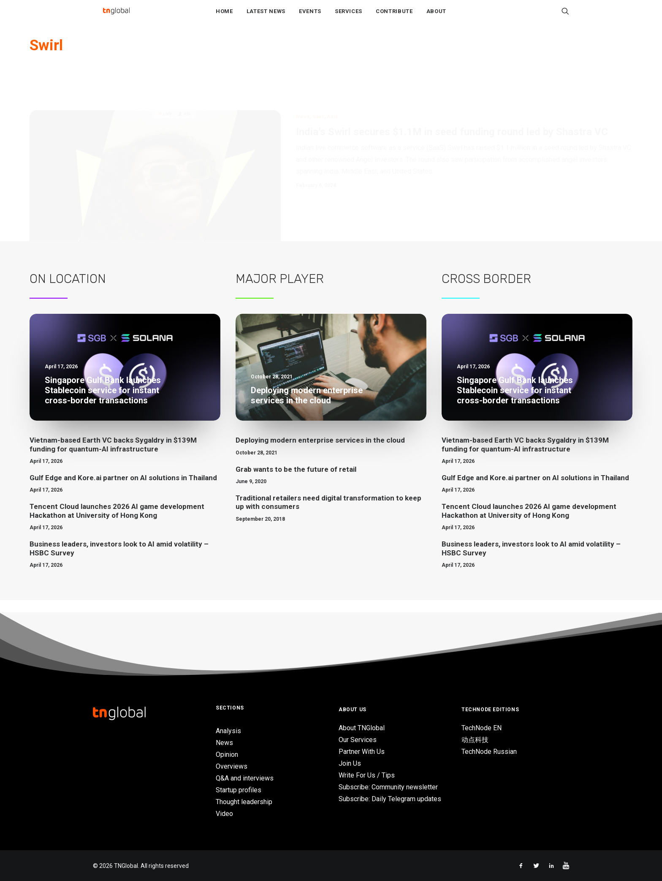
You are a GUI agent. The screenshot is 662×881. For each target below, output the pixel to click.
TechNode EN (481, 728)
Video (224, 814)
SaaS (318, 89)
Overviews (231, 766)
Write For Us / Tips (367, 775)
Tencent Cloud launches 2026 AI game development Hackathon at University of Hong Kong (117, 523)
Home (224, 17)
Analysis (228, 731)
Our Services (358, 740)
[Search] (565, 17)
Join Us (350, 763)
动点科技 (474, 740)
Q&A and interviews (245, 778)
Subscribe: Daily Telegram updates (390, 799)
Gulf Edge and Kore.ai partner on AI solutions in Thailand (123, 490)
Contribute (394, 17)
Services (348, 17)
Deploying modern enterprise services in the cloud (320, 453)
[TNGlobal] (116, 17)
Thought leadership (244, 802)
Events (310, 17)
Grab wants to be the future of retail (296, 482)
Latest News (266, 17)
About (436, 17)
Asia (332, 89)
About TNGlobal (362, 728)
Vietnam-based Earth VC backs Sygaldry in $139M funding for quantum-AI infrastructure (113, 457)
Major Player (280, 291)
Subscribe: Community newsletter (388, 787)
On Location (68, 291)
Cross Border (486, 291)
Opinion (227, 754)
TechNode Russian (489, 752)
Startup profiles (238, 790)
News (303, 89)
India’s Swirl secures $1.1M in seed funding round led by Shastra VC (452, 104)
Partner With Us (362, 752)
